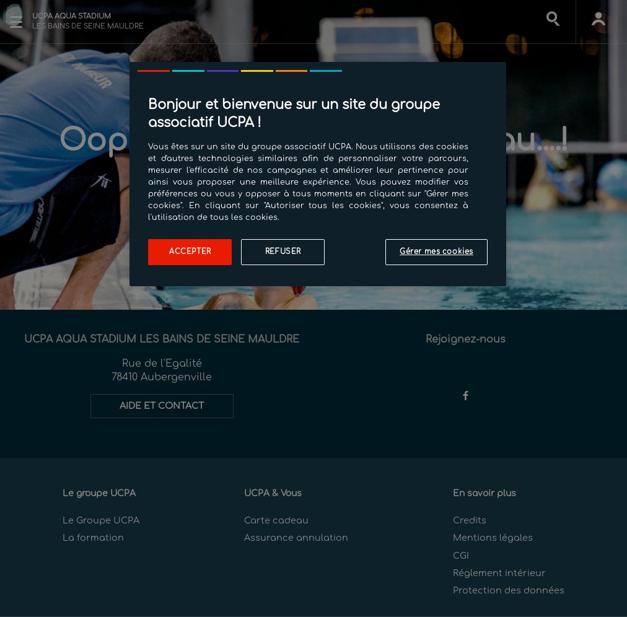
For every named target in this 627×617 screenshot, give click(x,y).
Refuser (283, 252)
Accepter (190, 252)
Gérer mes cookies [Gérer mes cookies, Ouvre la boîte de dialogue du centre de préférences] (436, 252)
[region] (317, 174)
